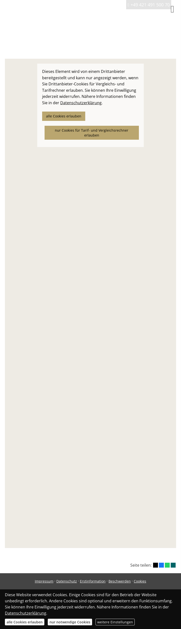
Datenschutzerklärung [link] (81, 102)
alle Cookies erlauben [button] (63, 116)
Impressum (44, 581)
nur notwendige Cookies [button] (69, 622)
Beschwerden (120, 581)
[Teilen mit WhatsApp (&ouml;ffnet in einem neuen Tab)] (167, 565)
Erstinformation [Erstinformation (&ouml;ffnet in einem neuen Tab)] (93, 581)
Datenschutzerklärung (25, 613)
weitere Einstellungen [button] (115, 622)
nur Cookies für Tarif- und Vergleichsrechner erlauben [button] (91, 132)
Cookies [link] (140, 581)
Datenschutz (66, 581)
